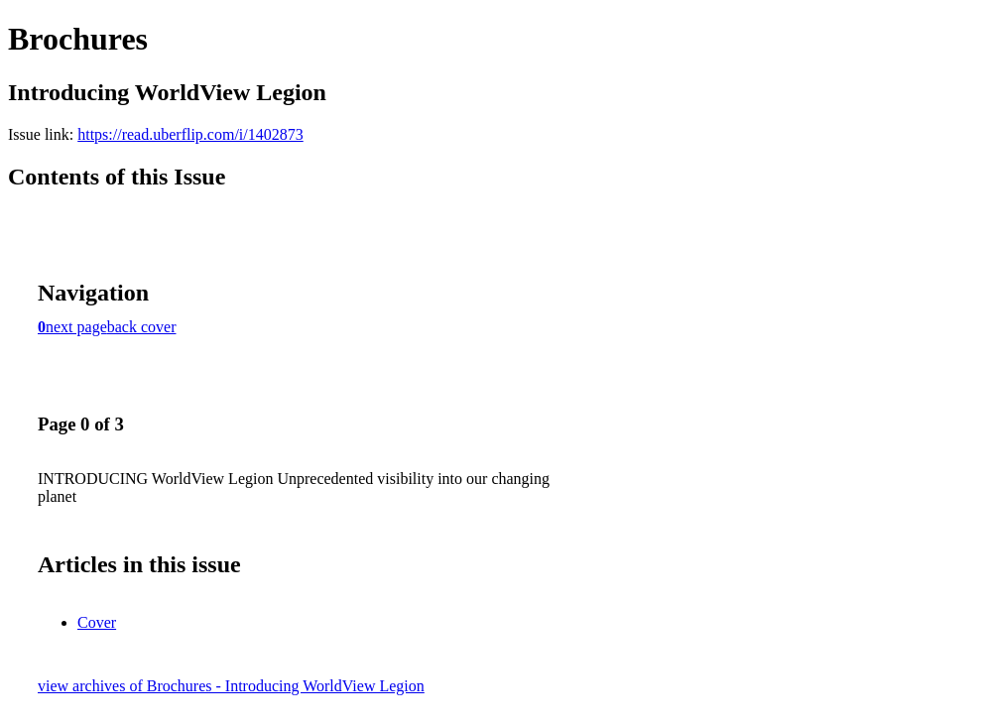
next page (76, 326)
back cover (142, 326)
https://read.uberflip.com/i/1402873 (190, 134)
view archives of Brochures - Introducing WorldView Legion (231, 685)
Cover (96, 622)
